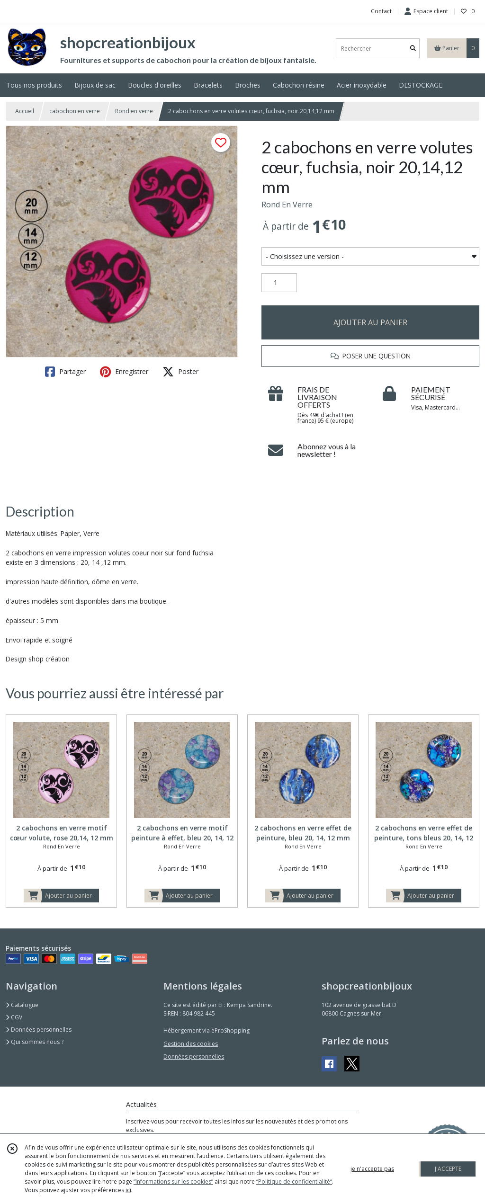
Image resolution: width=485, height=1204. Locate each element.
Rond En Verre (287, 204)
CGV (14, 1017)
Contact (381, 11)
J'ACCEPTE (448, 1169)
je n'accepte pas (372, 1169)
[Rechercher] (413, 48)
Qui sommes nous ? (34, 1042)
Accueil (24, 111)
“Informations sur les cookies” (173, 1181)
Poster (180, 371)
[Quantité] (279, 282)
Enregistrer (124, 371)
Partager (65, 371)
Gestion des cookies (190, 1044)
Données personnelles (39, 1030)
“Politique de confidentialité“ (294, 1181)
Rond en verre (134, 111)
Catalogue (22, 1005)
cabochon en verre (74, 111)
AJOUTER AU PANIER (370, 322)
